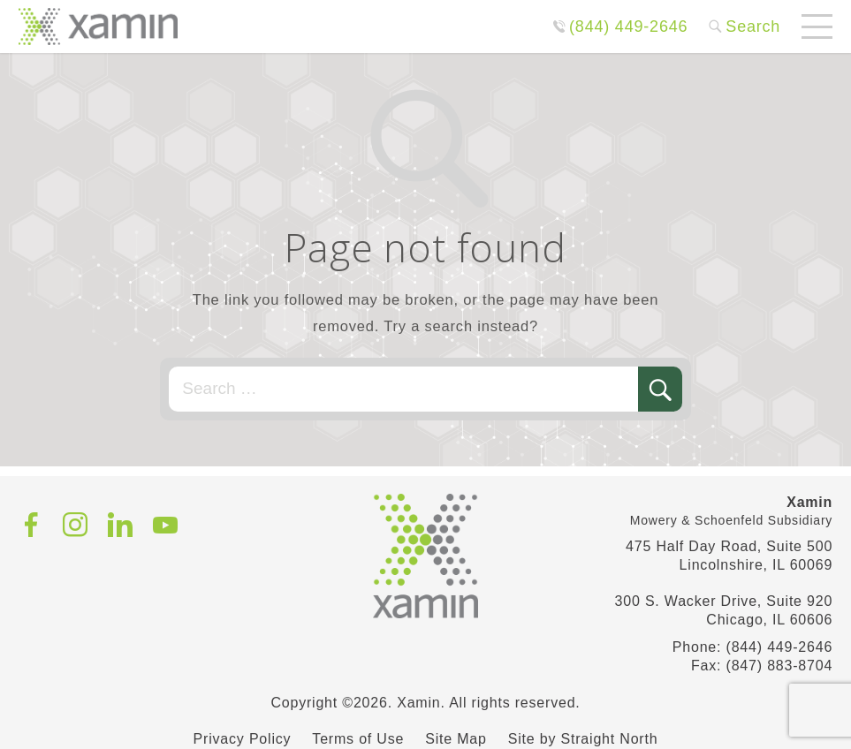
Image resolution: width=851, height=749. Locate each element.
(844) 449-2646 (628, 26)
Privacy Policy (243, 738)
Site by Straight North (583, 738)
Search (753, 26)
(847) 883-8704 (779, 665)
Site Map (456, 738)
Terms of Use (358, 738)
